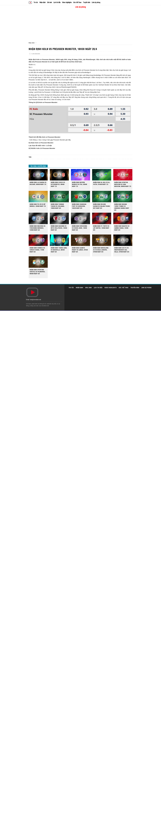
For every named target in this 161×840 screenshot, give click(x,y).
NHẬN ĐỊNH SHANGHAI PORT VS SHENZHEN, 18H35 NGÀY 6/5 (79, 206)
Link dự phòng (96, 2)
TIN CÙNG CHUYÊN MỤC (38, 166)
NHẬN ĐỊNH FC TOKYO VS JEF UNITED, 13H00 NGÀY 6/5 (101, 228)
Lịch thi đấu (56, 2)
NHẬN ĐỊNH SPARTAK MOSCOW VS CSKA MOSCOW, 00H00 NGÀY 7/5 (122, 184)
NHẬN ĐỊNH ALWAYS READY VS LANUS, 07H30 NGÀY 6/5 (80, 250)
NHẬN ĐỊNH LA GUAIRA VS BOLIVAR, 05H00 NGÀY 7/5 (38, 183)
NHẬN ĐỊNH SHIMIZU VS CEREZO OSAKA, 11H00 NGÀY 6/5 (37, 250)
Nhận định (43, 2)
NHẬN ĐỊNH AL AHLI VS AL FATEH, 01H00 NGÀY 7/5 (101, 183)
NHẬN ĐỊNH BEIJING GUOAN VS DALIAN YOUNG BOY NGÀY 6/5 (101, 206)
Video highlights (67, 2)
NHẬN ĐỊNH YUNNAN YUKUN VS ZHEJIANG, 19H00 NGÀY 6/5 (58, 206)
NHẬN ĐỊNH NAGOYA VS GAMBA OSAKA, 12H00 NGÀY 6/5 (121, 228)
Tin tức (36, 2)
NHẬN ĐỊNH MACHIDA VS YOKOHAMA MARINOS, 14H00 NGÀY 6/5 (37, 228)
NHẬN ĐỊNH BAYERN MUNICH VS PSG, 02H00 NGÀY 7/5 (79, 184)
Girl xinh (49, 2)
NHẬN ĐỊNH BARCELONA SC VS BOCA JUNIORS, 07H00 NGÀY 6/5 (100, 250)
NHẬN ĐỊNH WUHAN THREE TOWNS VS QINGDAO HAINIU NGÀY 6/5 (121, 207)
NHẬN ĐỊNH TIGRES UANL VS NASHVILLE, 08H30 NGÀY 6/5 (59, 250)
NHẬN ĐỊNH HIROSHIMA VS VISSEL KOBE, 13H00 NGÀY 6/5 (79, 228)
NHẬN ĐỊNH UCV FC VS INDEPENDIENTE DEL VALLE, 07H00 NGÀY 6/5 (121, 250)
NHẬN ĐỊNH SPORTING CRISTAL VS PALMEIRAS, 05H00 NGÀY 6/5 (37, 271)
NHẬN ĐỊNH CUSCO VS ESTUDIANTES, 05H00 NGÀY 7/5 (58, 184)
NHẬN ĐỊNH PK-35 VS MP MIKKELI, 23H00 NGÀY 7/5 (38, 205)
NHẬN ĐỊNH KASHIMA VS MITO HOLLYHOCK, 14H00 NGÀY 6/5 (59, 228)
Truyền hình (86, 2)
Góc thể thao (77, 2)
